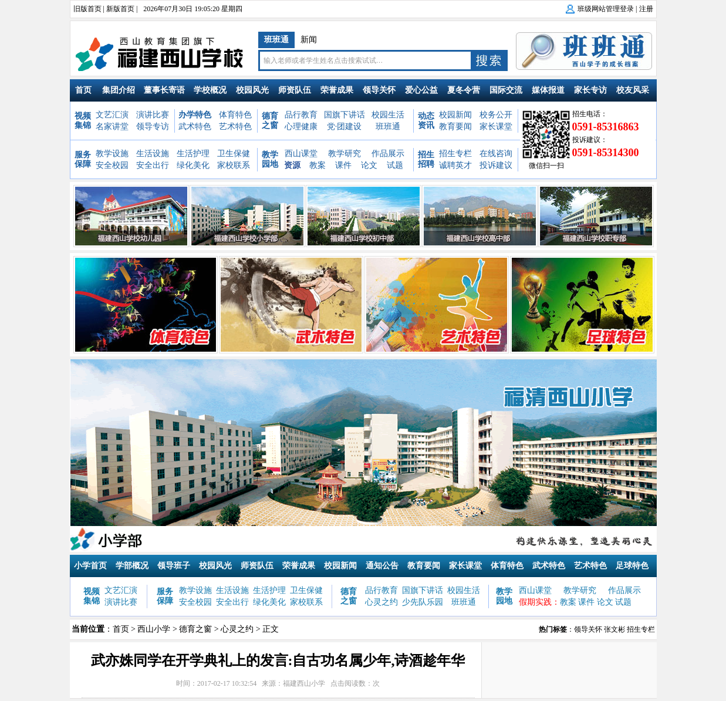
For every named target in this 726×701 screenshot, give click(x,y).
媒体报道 (548, 90)
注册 (646, 9)
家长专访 (590, 90)
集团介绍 (118, 90)
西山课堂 (301, 153)
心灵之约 (381, 602)
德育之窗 (270, 121)
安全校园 (112, 165)
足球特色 (632, 565)
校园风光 (252, 90)
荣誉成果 (336, 90)
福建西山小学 (304, 683)
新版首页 (120, 9)
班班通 (276, 39)
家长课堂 (496, 126)
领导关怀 (379, 90)
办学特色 (194, 114)
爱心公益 (421, 90)
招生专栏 (455, 153)
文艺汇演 (112, 114)
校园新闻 (455, 114)
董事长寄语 (164, 90)
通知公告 (382, 565)
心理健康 (301, 126)
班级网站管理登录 (606, 9)
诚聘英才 (455, 165)
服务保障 (83, 159)
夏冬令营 (463, 90)
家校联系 (233, 165)
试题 (395, 165)
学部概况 (132, 565)
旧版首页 (87, 9)
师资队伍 (294, 90)
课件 (343, 165)
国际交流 (505, 90)
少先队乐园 (422, 602)
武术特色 (194, 126)
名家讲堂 (112, 126)
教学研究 (344, 153)
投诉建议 (496, 165)
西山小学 (153, 629)
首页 (83, 90)
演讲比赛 (152, 114)
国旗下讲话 (344, 114)
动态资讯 (426, 121)
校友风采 (632, 90)
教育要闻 (455, 126)
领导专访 (152, 126)
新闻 (308, 39)
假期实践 (535, 602)
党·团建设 (344, 126)
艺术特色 (235, 126)
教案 (317, 165)
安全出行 (152, 165)
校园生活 (388, 114)
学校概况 (210, 90)
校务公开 (496, 114)
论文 (369, 165)
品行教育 (301, 114)
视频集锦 (83, 121)
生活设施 (152, 153)
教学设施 (112, 153)
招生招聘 (426, 159)
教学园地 (270, 159)
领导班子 (173, 565)
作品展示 (388, 153)
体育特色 (235, 114)
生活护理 (193, 153)
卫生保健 (233, 153)
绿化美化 (193, 165)
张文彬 (614, 629)
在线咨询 (496, 153)
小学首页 (90, 565)
